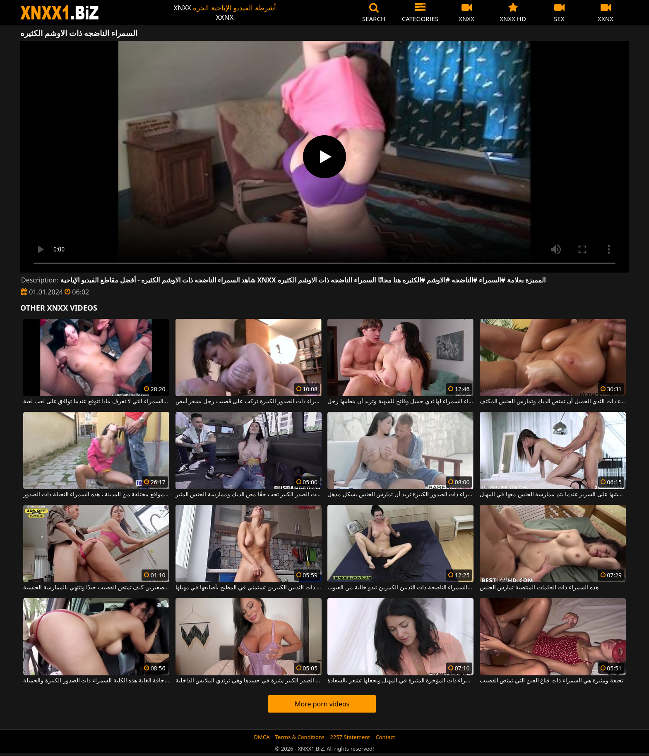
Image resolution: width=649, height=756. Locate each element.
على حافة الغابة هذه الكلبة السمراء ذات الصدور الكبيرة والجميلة (96, 680)
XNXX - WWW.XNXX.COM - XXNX (59, 12)
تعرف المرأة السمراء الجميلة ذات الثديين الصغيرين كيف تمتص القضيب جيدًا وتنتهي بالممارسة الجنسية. (96, 587)
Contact (385, 737)
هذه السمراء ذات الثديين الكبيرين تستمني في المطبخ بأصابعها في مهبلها (248, 587)
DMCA (262, 737)
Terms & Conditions (299, 737)
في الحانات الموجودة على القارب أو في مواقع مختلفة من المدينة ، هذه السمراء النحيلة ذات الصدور (96, 494)
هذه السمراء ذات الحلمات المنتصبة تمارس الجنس (539, 587)
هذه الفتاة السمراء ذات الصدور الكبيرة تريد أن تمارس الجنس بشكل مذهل (400, 494)
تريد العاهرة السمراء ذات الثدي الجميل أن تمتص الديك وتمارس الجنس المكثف (553, 401)
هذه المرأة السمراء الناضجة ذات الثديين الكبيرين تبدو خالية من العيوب (400, 587)
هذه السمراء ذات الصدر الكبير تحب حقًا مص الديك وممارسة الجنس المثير (248, 494)
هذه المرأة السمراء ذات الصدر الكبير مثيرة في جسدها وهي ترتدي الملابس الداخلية (248, 680)
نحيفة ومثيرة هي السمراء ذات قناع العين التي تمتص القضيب (551, 680)
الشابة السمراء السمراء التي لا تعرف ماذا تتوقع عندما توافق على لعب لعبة (96, 401)
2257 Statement (350, 737)
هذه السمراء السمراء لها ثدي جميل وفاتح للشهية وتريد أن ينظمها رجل (400, 401)
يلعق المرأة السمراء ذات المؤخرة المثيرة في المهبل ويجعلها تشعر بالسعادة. (400, 680)
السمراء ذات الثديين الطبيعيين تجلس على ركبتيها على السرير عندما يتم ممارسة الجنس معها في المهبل (553, 494)
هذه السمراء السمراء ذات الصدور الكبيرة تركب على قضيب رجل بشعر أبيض (248, 401)
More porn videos (322, 703)
